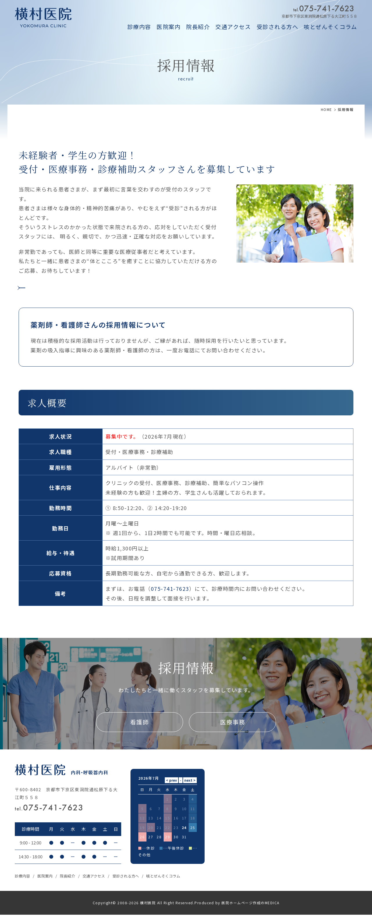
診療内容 (139, 27)
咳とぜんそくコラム (330, 27)
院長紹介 (198, 27)
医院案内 (168, 27)
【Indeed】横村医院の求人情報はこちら (83, 290)
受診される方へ (277, 27)
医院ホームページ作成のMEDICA (250, 911)
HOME (326, 109)
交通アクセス (233, 27)
